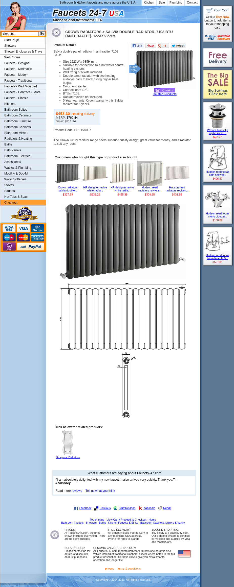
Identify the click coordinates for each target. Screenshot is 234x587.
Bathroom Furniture (17, 121)
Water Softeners (15, 179)
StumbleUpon (127, 507)
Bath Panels (12, 150)
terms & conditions (129, 568)
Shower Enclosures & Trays (23, 51)
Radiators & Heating (18, 138)
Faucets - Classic (16, 98)
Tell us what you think (100, 491)
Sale (162, 2)
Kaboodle (149, 507)
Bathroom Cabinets (17, 127)
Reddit (167, 507)
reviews (77, 491)
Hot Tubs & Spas (16, 197)
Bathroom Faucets (72, 522)
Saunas (9, 191)
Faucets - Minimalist (18, 69)
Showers (10, 45)
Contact (192, 2)
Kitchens (10, 104)
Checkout (10, 202)
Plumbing (175, 2)
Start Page (11, 40)
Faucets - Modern (16, 75)
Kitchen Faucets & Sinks (123, 522)
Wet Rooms (12, 57)
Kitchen (149, 2)
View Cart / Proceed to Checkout (126, 519)
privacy (109, 568)
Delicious (105, 507)
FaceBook (85, 507)
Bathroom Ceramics (18, 115)
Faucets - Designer (17, 63)
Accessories (12, 162)
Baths (8, 144)
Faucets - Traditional (18, 80)
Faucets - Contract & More (22, 92)
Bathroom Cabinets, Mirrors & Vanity (162, 522)
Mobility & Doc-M (16, 173)
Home (152, 519)
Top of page (97, 519)
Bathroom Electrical (17, 156)
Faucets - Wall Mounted (20, 86)
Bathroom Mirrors (16, 133)
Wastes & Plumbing (17, 167)
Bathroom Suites (15, 109)
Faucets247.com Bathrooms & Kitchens (48, 13)
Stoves (9, 185)
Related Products (165, 94)
